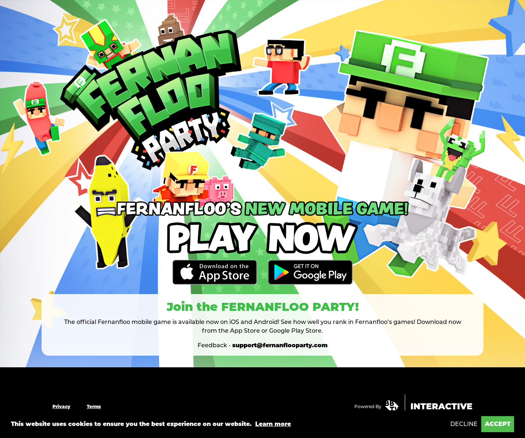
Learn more (273, 424)
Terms (94, 406)
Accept (497, 424)
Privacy (61, 406)
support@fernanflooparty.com (280, 345)
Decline (464, 424)
